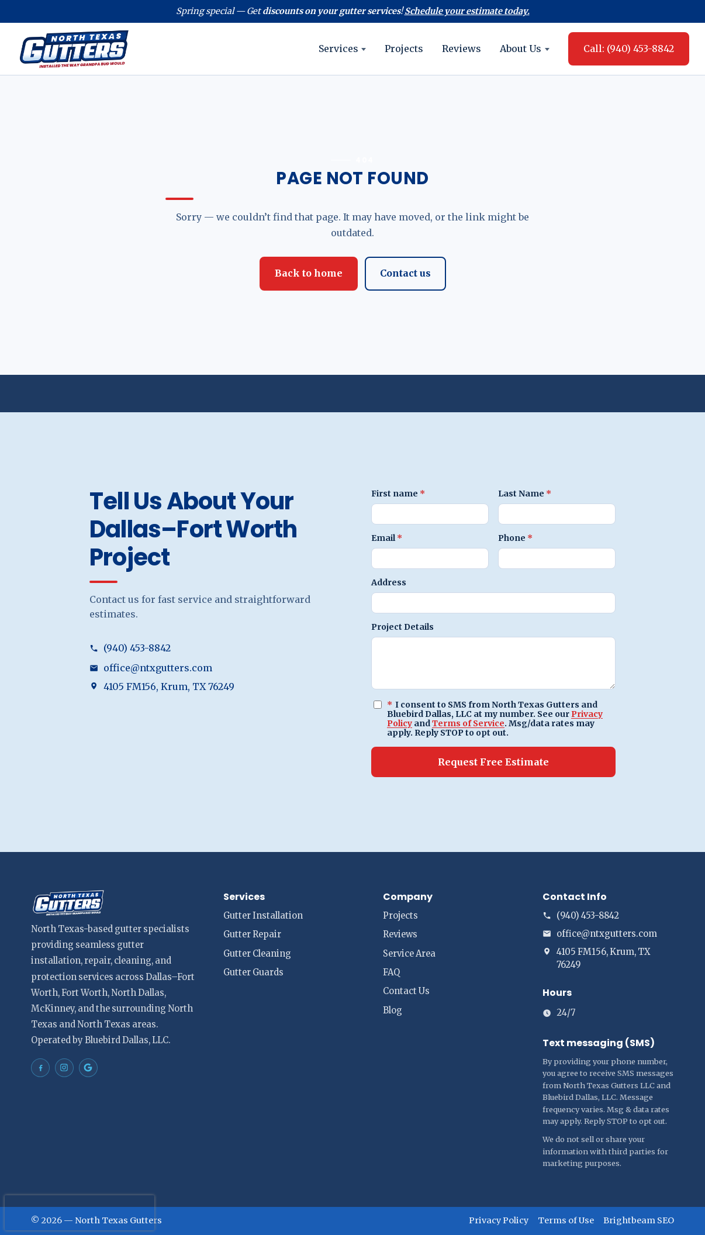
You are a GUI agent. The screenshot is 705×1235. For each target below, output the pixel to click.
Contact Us (406, 991)
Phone (515, 538)
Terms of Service (468, 723)
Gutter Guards (253, 972)
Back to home (309, 273)
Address (388, 582)
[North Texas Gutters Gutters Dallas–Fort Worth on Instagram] (64, 1067)
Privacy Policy (498, 1220)
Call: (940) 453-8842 (628, 48)
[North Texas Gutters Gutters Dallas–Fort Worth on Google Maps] (88, 1067)
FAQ (391, 972)
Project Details (402, 627)
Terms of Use (566, 1220)
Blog (392, 1010)
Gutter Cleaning (257, 953)
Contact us (405, 273)
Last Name (524, 493)
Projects (404, 48)
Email (386, 538)
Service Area (409, 953)
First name (398, 493)
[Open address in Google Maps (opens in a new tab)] (211, 687)
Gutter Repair (252, 934)
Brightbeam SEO (638, 1220)
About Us (525, 48)
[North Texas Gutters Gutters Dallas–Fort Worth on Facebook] (40, 1067)
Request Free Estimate (493, 762)
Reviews (461, 48)
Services (343, 48)
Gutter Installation (263, 915)
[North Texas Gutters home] (74, 49)
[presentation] (79, 1212)
